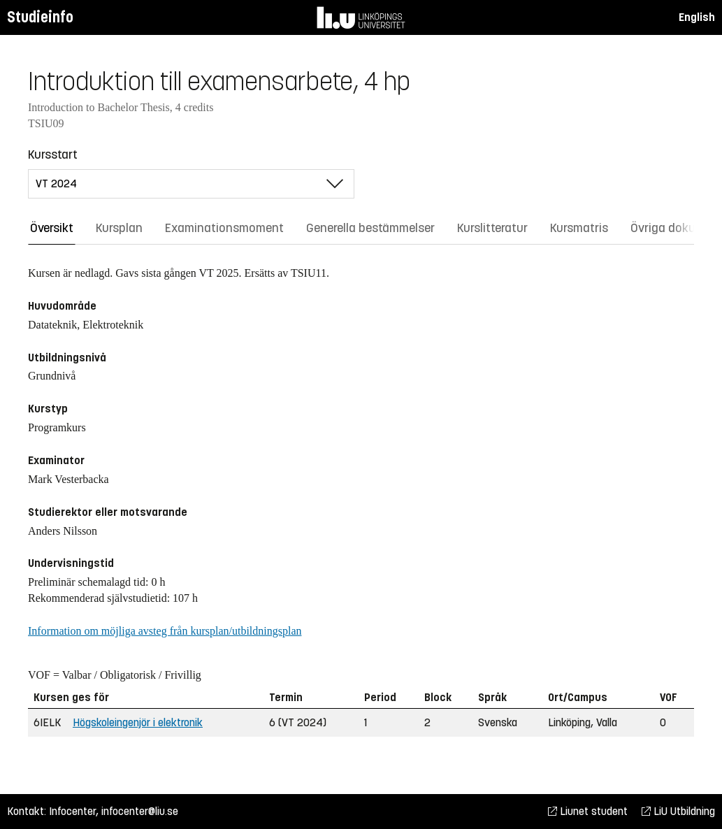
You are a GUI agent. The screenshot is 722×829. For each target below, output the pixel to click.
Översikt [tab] (51, 228)
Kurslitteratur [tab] (492, 228)
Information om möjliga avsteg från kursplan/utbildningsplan (164, 631)
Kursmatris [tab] (579, 228)
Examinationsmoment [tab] (224, 228)
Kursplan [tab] (119, 228)
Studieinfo (40, 17)
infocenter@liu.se (139, 811)
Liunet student (588, 811)
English (697, 17)
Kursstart (53, 154)
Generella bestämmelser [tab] (370, 228)
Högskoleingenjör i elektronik (138, 722)
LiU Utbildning (678, 811)
